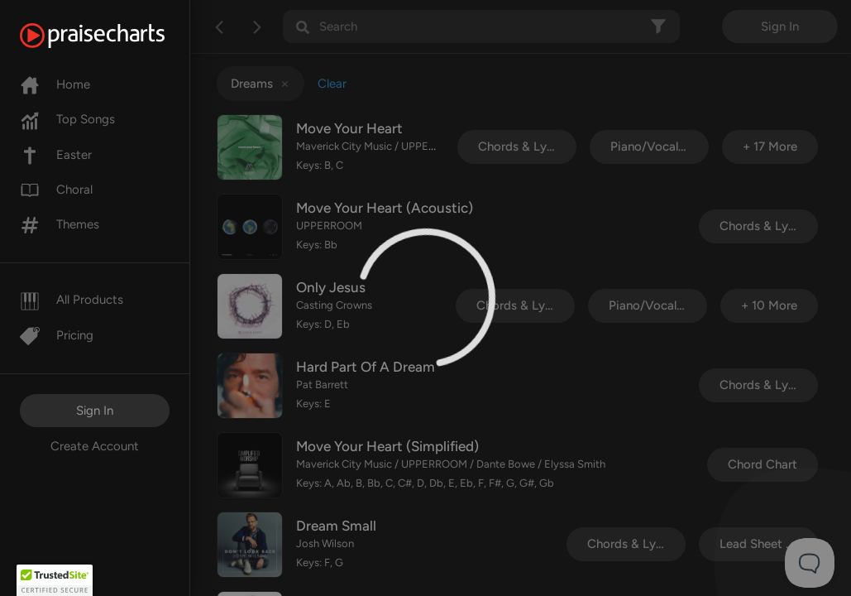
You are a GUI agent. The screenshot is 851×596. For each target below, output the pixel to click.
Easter (56, 154)
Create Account (94, 446)
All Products (71, 299)
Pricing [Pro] (56, 335)
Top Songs (67, 119)
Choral (56, 189)
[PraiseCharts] (113, 35)
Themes (59, 224)
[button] (55, 580)
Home (55, 84)
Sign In (94, 410)
